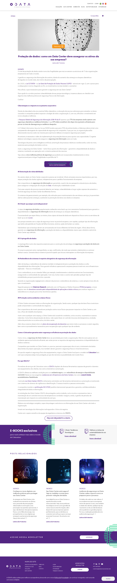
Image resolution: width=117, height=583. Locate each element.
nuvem (30, 218)
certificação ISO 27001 (42, 387)
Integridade (102, 7)
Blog (83, 7)
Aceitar (108, 578)
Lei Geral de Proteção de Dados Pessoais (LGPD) (54, 83)
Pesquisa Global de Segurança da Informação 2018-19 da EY (39, 120)
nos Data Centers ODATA (33, 381)
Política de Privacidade (61, 577)
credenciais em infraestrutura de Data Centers (57, 375)
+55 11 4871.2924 (96, 566)
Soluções (59, 7)
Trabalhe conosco (58, 570)
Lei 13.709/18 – (31, 83)
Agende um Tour (29, 566)
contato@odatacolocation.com (102, 569)
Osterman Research (39, 287)
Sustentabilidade (91, 7)
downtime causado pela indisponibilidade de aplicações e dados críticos (53, 289)
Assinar (89, 537)
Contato (90, 3)
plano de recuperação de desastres (54, 324)
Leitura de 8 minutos (86, 517)
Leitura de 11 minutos (52, 522)
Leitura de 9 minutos (19, 522)
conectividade (86, 375)
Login (97, 3)
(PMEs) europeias (85, 287)
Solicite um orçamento (31, 564)
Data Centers (67, 7)
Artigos (13, 16)
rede (49, 185)
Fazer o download (70, 436)
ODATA (51, 366)
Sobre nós (76, 7)
